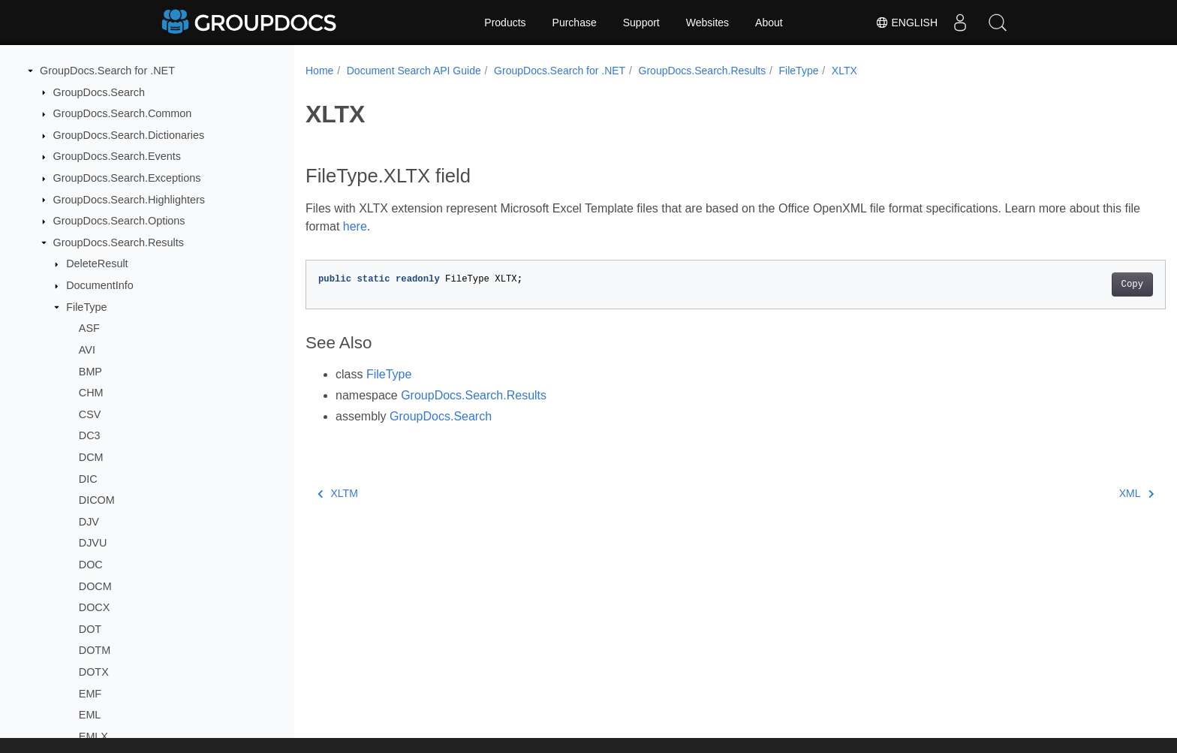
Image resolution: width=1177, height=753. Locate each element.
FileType (86, 307)
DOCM (95, 586)
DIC (88, 479)
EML (90, 715)
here (396, 226)
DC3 (90, 435)
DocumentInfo (100, 285)
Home (319, 71)
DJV (89, 522)
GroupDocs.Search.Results (118, 242)
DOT (90, 629)
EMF (90, 694)
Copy (1073, 284)
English (906, 22)
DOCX (94, 607)
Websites (707, 23)
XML (1077, 493)
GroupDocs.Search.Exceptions (127, 178)
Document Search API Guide (414, 71)
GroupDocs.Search (99, 92)
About (769, 23)
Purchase (574, 23)
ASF (89, 328)
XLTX (844, 71)
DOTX (94, 672)
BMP (90, 372)
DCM (91, 457)
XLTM (338, 493)
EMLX (93, 736)
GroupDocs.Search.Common (122, 113)
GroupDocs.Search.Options (119, 221)
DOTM (94, 650)
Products (504, 23)
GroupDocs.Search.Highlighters (129, 200)
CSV (90, 414)
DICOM (97, 500)
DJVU (93, 543)
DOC (91, 565)
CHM (91, 393)
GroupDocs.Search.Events (117, 156)
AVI (87, 350)
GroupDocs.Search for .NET (107, 71)
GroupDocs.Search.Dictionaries (129, 135)
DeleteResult (97, 264)
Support (641, 23)
